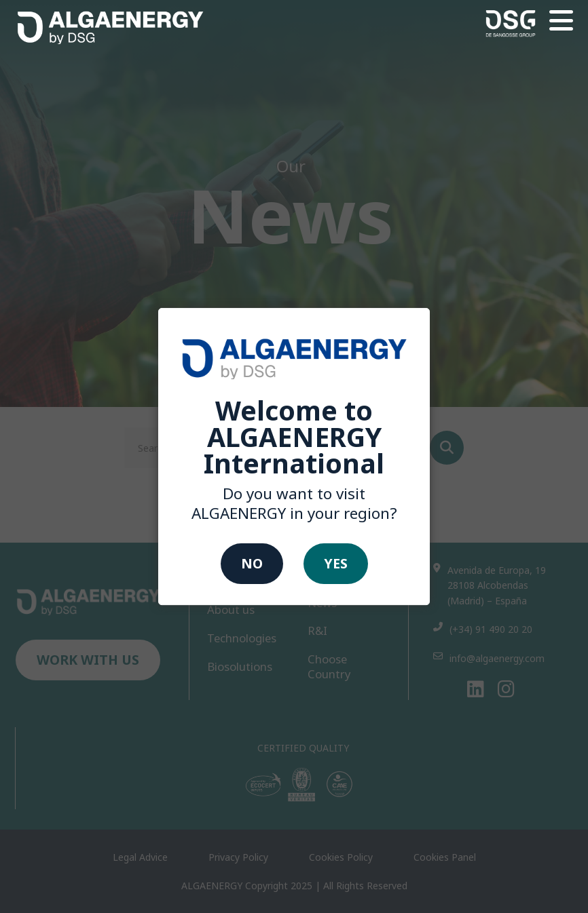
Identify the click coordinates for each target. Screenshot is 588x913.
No (252, 563)
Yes (336, 563)
